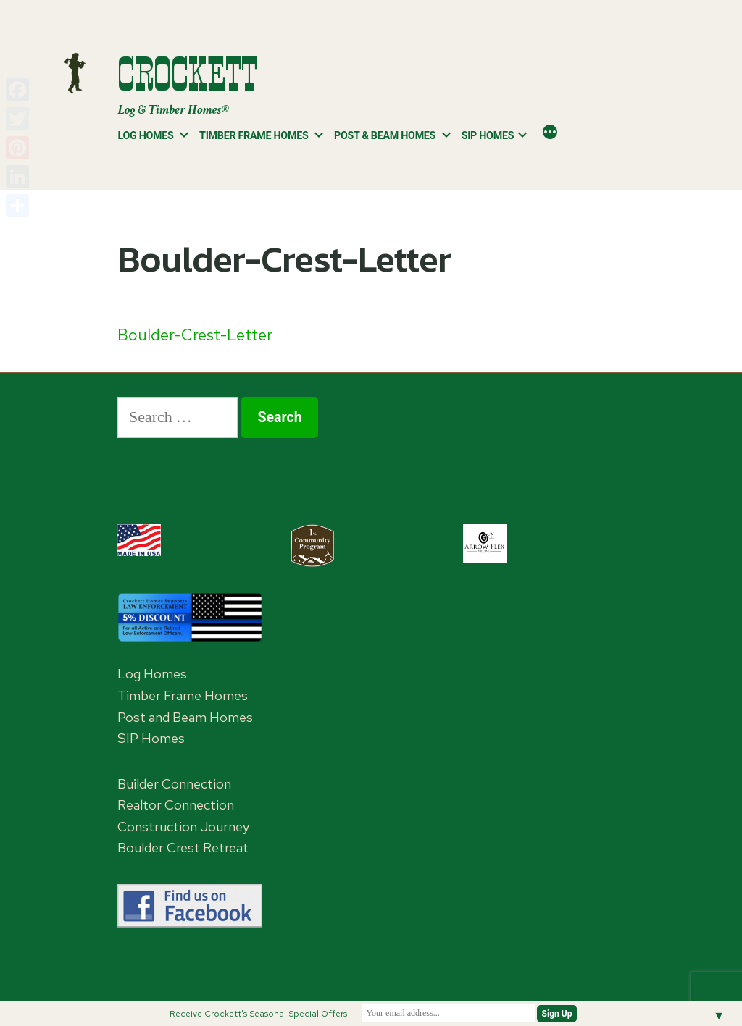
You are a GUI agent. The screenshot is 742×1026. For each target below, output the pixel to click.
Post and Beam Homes (185, 717)
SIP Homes (488, 135)
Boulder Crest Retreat (183, 847)
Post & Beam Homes (384, 135)
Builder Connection (174, 784)
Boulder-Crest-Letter (194, 334)
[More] (550, 133)
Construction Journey (183, 826)
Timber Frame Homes (253, 135)
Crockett (187, 74)
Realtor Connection (175, 805)
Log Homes (145, 135)
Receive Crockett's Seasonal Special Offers (258, 1013)
